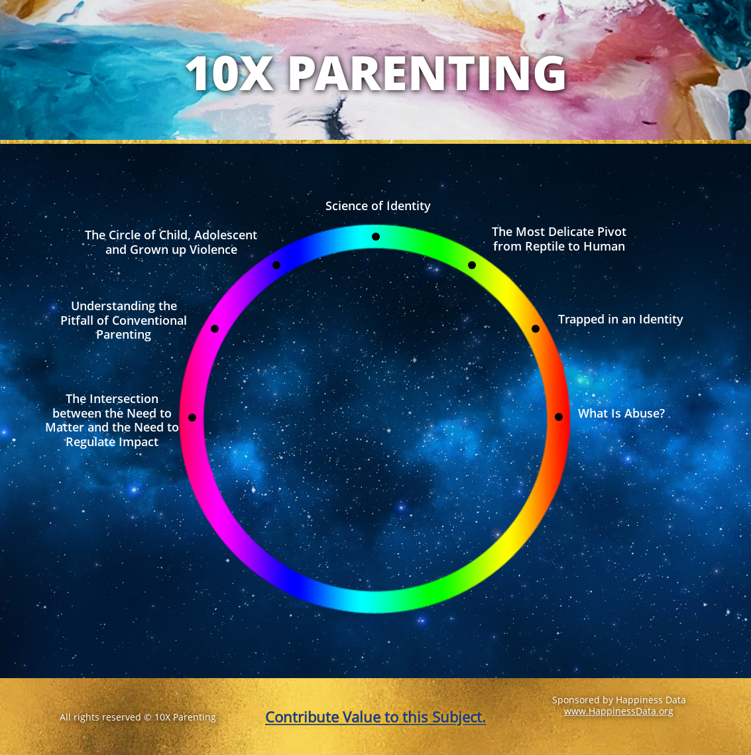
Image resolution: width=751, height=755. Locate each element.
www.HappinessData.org (618, 711)
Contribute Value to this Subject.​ (375, 716)
